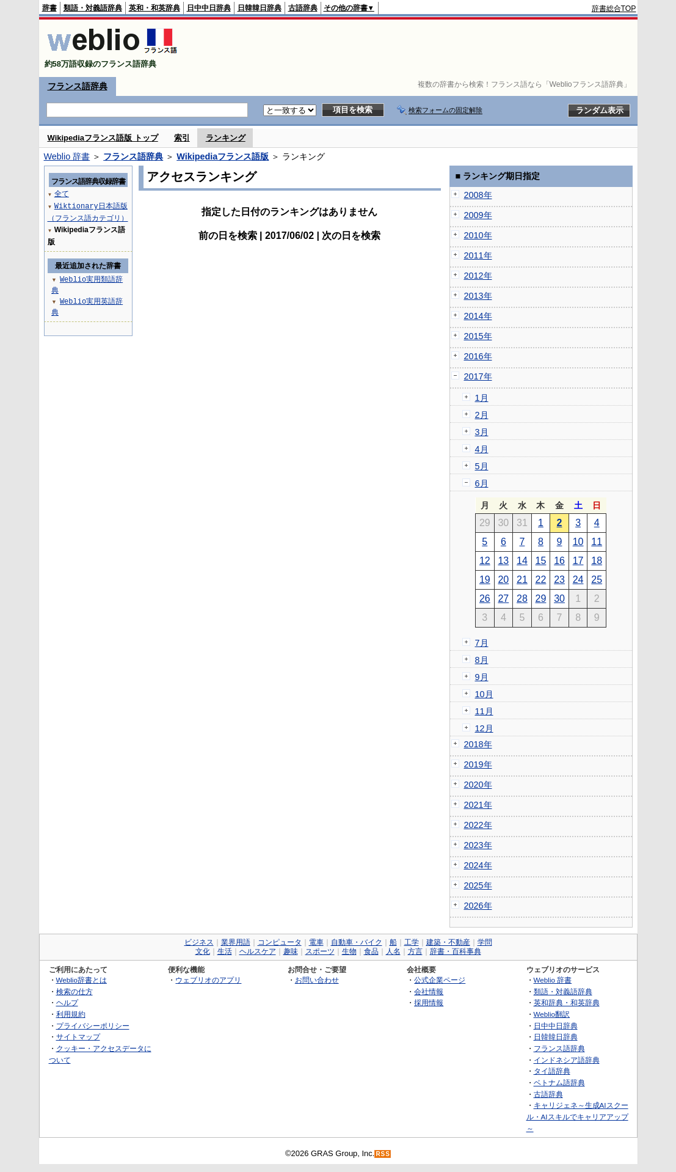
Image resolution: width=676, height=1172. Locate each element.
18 (596, 560)
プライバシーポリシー (92, 1026)
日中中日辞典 (209, 8)
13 (503, 560)
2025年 (478, 885)
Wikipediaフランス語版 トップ (103, 137)
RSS (383, 1154)
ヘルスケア (257, 951)
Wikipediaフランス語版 (222, 156)
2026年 (478, 905)
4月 (482, 449)
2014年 (478, 316)
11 (596, 542)
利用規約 (70, 1014)
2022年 (478, 825)
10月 (484, 694)
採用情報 (428, 1002)
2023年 (478, 845)
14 (522, 560)
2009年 (478, 215)
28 (522, 598)
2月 (482, 415)
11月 (484, 711)
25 (596, 579)
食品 (371, 951)
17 (578, 560)
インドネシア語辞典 (567, 1060)
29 (541, 598)
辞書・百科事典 (455, 951)
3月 (482, 432)
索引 (182, 137)
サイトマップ (78, 1037)
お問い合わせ (317, 980)
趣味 (290, 951)
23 (559, 579)
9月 (482, 677)
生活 (224, 951)
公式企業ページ (439, 980)
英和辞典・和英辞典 (567, 1002)
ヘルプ (67, 1002)
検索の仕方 (74, 991)
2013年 (478, 296)
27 (503, 598)
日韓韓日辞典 (260, 8)
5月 (482, 466)
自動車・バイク (356, 942)
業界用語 (235, 942)
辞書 (49, 8)
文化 (202, 951)
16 (559, 560)
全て (61, 193)
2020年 (478, 784)
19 (484, 579)
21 (522, 579)
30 (559, 598)
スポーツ (320, 951)
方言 (415, 951)
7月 (482, 643)
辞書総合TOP (614, 8)
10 (578, 542)
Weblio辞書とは (81, 980)
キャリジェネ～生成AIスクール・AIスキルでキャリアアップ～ (577, 1116)
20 (503, 579)
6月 (482, 483)
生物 (349, 951)
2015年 (478, 336)
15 (541, 560)
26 (484, 598)
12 (484, 560)
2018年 (478, 744)
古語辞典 (303, 8)
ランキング (225, 137)
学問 (485, 942)
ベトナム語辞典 (559, 1082)
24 (578, 579)
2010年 (478, 235)
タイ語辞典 (552, 1071)
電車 (316, 942)
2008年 (478, 195)
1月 (482, 398)
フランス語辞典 (77, 86)
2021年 (478, 805)
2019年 (478, 764)
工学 (411, 942)
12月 (484, 728)
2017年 (478, 376)
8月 (482, 660)
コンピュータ (280, 942)
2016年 (478, 356)
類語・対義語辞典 (93, 8)
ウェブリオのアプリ (208, 980)
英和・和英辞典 (154, 8)
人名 (393, 951)
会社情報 (428, 991)
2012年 (478, 275)
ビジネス (199, 942)
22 (541, 579)
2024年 (478, 865)
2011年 (478, 255)
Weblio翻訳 (552, 1014)
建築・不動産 (448, 942)
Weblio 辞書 (67, 156)
